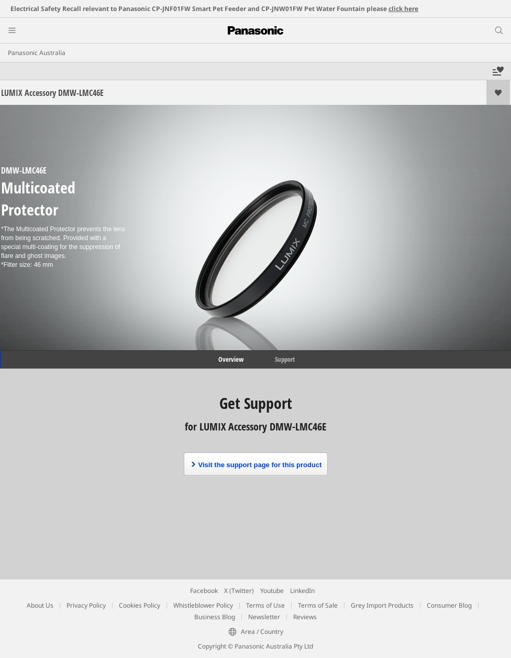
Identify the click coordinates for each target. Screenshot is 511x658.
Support (285, 359)
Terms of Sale (318, 605)
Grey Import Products (382, 605)
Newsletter (264, 616)
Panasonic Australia (36, 52)
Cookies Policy (139, 605)
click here (403, 8)
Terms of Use (265, 605)
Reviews (305, 616)
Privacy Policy (86, 605)
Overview (230, 359)
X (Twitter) (239, 590)
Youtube (272, 590)
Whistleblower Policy (203, 605)
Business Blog (214, 616)
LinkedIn (302, 590)
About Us (40, 605)
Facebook (204, 590)
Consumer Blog (449, 605)
